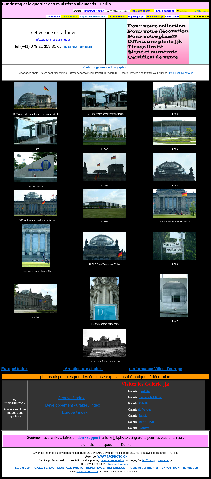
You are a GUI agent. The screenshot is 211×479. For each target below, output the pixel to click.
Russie (143, 415)
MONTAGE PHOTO (70, 467)
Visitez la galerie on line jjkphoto (105, 67)
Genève (144, 427)
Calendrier (70, 16)
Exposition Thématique (93, 16)
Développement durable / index (73, 405)
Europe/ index (14, 368)
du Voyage (144, 409)
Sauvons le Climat (150, 397)
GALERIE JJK (44, 467)
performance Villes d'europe (155, 368)
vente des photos (112, 460)
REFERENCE (116, 467)
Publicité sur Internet (143, 467)
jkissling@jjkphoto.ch (198, 11)
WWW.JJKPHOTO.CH (112, 456)
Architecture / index (83, 368)
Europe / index (75, 412)
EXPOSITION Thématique (179, 467)
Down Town (146, 421)
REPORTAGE (95, 467)
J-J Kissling (148, 460)
